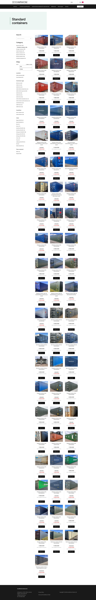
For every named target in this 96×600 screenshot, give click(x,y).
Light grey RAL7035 (20, 141)
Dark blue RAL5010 (20, 128)
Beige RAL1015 (19, 120)
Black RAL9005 (19, 122)
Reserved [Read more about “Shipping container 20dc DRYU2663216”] (56, 78)
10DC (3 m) (18, 85)
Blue (17, 124)
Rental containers (19, 56)
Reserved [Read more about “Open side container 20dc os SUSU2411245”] (71, 377)
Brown (17, 126)
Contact (66, 6)
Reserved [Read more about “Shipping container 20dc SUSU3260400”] (41, 127)
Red (17, 143)
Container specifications (25, 6)
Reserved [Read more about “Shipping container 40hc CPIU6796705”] (56, 476)
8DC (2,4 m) (18, 83)
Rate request (60, 6)
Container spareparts (20, 58)
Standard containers (21, 47)
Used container (19, 114)
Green (17, 137)
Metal (17, 151)
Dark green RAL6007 (20, 132)
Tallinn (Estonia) (19, 75)
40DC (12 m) (18, 94)
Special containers (19, 54)
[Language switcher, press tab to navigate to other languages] (73, 2)
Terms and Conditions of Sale (44, 594)
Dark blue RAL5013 (20, 130)
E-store (80, 6)
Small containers (19, 51)
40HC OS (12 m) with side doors (22, 100)
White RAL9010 (19, 145)
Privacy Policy (41, 592)
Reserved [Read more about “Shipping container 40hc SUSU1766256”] (56, 501)
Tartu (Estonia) (19, 77)
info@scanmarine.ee (21, 594)
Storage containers (20, 49)
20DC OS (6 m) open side (21, 91)
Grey (17, 139)
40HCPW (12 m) (19, 102)
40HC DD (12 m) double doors (21, 98)
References (53, 6)
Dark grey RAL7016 (19, 136)
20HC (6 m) (18, 92)
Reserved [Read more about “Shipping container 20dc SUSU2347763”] (71, 127)
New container (19, 112)
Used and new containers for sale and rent (40, 6)
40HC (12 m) (18, 96)
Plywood (18, 153)
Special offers (19, 45)
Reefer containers (19, 52)
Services (15, 6)
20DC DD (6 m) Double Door (21, 89)
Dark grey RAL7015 (19, 134)
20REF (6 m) (18, 104)
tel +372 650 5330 (21, 596)
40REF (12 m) (18, 106)
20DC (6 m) (18, 87)
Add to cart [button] (41, 55)
